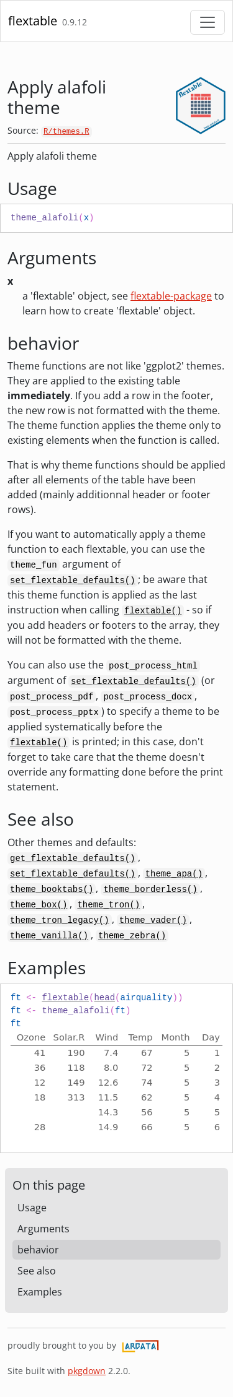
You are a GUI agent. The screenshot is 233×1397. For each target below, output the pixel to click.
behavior (38, 1249)
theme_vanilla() (49, 936)
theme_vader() (153, 920)
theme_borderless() (150, 889)
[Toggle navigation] (207, 22)
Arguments (43, 1228)
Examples (39, 1292)
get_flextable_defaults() (72, 858)
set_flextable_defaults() (72, 581)
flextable (32, 20)
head (104, 998)
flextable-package (171, 296)
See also (36, 1271)
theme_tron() (108, 905)
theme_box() (38, 905)
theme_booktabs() (51, 889)
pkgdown (87, 1371)
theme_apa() (174, 874)
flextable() (152, 611)
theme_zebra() (132, 936)
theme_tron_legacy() (59, 920)
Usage (32, 1207)
